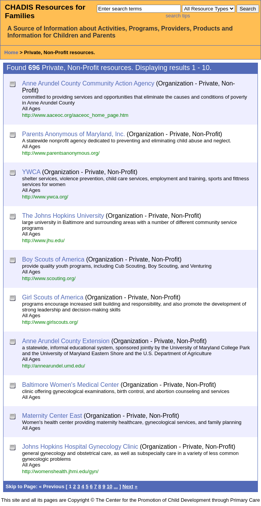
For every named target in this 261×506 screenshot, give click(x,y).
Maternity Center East (52, 415)
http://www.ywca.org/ (45, 197)
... (116, 486)
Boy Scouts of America (53, 259)
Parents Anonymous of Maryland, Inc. (73, 134)
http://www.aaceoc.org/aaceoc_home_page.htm (75, 115)
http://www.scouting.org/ (49, 278)
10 (109, 486)
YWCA (31, 172)
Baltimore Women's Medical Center (70, 384)
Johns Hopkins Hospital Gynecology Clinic (80, 446)
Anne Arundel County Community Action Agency (88, 83)
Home (11, 52)
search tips (178, 16)
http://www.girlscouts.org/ (50, 322)
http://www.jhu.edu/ (43, 240)
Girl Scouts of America (52, 297)
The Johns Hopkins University (63, 215)
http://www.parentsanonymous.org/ (61, 153)
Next (127, 486)
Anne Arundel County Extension (66, 341)
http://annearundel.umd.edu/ (53, 366)
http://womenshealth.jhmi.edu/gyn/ (60, 471)
